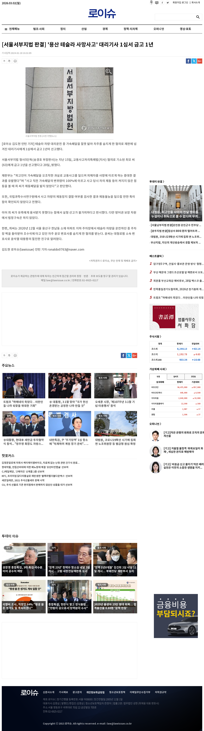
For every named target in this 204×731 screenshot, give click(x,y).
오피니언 (159, 29)
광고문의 (77, 692)
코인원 (193, 377)
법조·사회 (38, 29)
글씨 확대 (9, 61)
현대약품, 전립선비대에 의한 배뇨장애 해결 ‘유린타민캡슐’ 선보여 (35, 467)
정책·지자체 (131, 29)
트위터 (194, 61)
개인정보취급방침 (95, 692)
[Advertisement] (37, 319)
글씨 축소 (4, 61)
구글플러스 (199, 61)
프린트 (15, 61)
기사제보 (63, 692)
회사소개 (195, 2)
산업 (84, 29)
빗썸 (158, 377)
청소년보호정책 (117, 692)
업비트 (175, 377)
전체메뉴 (14, 29)
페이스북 (188, 61)
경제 (105, 29)
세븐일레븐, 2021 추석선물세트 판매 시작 (23, 480)
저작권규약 (160, 692)
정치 (63, 29)
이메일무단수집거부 (140, 692)
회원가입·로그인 (181, 2)
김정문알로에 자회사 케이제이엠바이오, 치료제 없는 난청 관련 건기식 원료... (41, 462)
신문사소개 (48, 692)
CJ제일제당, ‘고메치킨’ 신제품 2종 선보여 (23, 471)
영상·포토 (185, 29)
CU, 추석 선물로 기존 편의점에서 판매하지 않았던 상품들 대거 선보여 (37, 484)
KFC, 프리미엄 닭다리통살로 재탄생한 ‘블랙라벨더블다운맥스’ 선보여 (37, 476)
